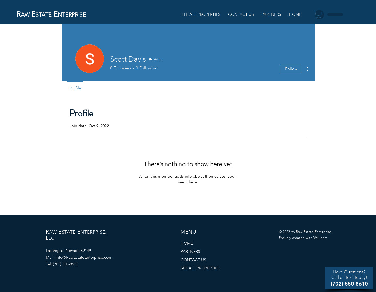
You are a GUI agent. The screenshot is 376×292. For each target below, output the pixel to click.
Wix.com (320, 237)
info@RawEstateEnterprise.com (84, 257)
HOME (187, 243)
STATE (43, 14)
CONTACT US (193, 259)
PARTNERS (190, 251)
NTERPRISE (72, 14)
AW (25, 14)
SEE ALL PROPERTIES (200, 268)
